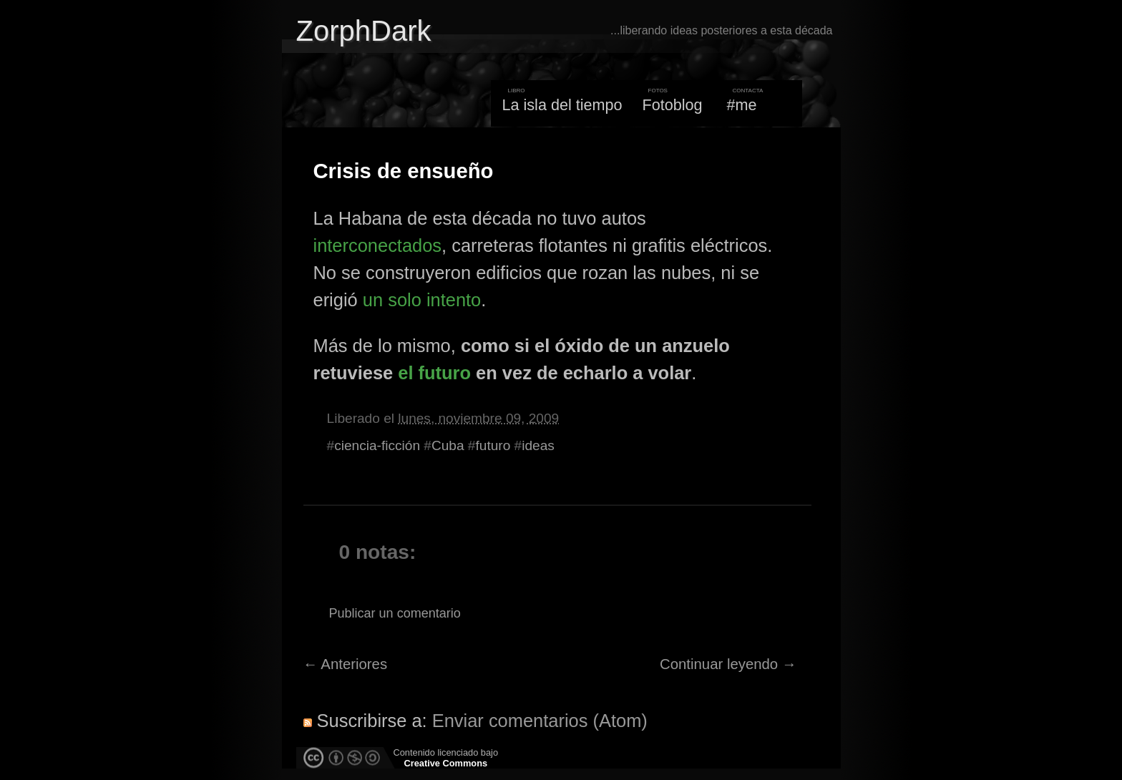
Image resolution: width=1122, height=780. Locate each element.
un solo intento (422, 300)
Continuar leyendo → (728, 664)
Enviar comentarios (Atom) (540, 721)
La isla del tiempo (562, 105)
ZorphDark (363, 31)
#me (742, 105)
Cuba (447, 445)
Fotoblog (673, 105)
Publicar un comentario (395, 613)
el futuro (434, 373)
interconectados (377, 245)
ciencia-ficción (377, 445)
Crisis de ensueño (403, 171)
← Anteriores (345, 664)
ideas (538, 445)
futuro (492, 445)
